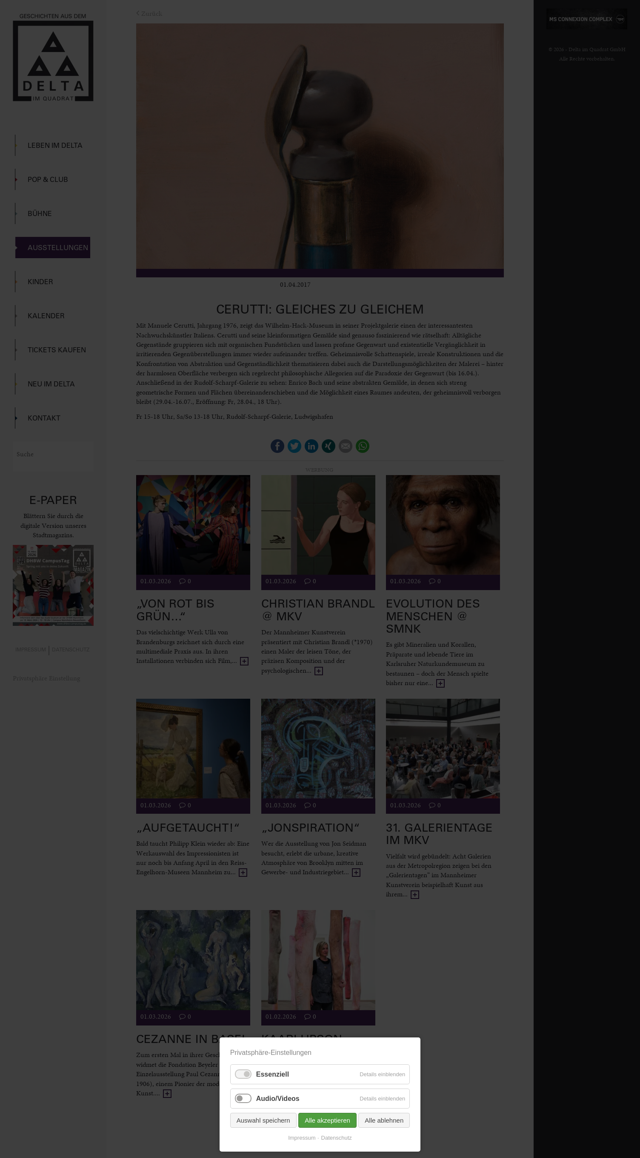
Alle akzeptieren (327, 1120)
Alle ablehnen (384, 1120)
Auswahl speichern (263, 1120)
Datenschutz (336, 1138)
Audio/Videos (278, 1098)
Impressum (301, 1138)
